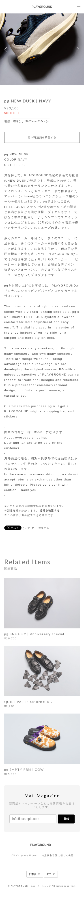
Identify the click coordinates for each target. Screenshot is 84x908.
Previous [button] (6, 49)
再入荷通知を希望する (42, 137)
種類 (7, 121)
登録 (66, 819)
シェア (29, 528)
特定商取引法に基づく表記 (58, 855)
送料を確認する (50, 510)
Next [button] (77, 49)
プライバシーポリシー (23, 855)
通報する (44, 528)
